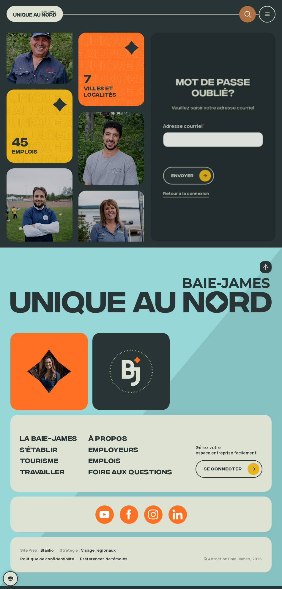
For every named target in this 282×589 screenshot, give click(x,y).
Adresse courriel (184, 126)
